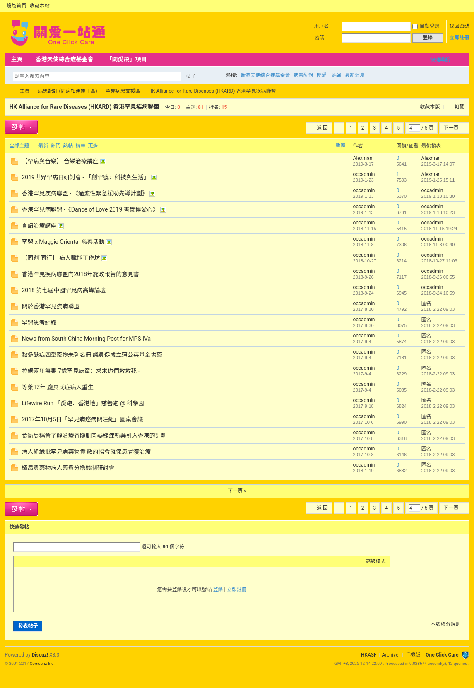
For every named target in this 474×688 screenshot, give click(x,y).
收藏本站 (39, 6)
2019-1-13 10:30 (438, 196)
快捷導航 (440, 60)
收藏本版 (430, 107)
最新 (43, 146)
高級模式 (376, 561)
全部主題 (19, 146)
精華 (80, 146)
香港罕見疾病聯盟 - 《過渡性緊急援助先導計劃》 (85, 193)
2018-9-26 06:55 (438, 276)
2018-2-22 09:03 (438, 309)
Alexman (363, 158)
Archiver (391, 655)
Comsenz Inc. (42, 663)
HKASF (369, 655)
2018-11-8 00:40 (438, 244)
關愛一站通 (329, 75)
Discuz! (40, 655)
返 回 (322, 128)
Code (69, 561)
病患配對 (303, 75)
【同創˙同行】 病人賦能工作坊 (61, 258)
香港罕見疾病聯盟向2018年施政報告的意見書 (80, 274)
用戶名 (321, 26)
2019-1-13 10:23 (438, 212)
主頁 (16, 59)
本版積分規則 (446, 624)
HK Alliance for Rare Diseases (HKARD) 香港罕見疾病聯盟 (84, 106)
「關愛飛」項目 (126, 59)
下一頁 (451, 128)
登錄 (218, 589)
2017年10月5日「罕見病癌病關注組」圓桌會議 (82, 419)
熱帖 (68, 146)
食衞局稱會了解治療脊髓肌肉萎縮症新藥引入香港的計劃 (94, 435)
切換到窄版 (464, 6)
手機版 (412, 655)
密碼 (320, 38)
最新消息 (355, 75)
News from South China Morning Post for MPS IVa (86, 338)
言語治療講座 (39, 225)
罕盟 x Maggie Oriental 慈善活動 (63, 241)
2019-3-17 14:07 (438, 163)
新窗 (341, 145)
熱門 (55, 146)
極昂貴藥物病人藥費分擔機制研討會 (68, 467)
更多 (93, 146)
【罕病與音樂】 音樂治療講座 (60, 161)
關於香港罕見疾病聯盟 (50, 306)
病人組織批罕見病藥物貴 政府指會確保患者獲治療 (86, 451)
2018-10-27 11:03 (439, 260)
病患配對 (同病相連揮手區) (67, 91)
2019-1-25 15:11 (438, 180)
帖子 (190, 76)
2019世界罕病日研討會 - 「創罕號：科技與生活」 (85, 177)
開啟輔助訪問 (458, 6)
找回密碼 (459, 26)
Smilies (80, 561)
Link (49, 561)
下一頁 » (237, 491)
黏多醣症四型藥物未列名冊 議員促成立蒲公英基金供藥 (92, 354)
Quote (59, 561)
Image (38, 561)
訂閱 (460, 107)
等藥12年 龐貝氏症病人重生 (57, 387)
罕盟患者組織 (39, 322)
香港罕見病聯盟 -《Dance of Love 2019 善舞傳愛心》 (90, 209)
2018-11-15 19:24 (439, 228)
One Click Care (442, 655)
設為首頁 (16, 6)
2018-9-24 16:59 (438, 293)
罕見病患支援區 (123, 91)
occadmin (364, 174)
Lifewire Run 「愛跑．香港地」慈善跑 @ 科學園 (83, 403)
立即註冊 (459, 38)
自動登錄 (426, 26)
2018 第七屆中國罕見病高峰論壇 (64, 290)
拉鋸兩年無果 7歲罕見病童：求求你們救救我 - (81, 371)
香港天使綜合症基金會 (64, 59)
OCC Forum (8, 91)
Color (28, 561)
